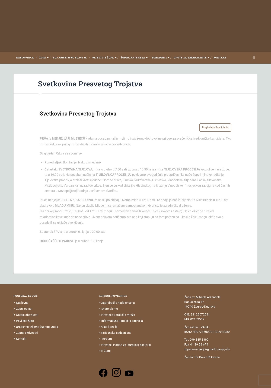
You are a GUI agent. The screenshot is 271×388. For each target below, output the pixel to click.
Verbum (106, 338)
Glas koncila (109, 326)
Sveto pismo (109, 308)
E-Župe (106, 351)
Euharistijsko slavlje (70, 57)
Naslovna (22, 302)
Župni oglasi (24, 308)
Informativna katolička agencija (122, 321)
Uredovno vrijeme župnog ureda (37, 326)
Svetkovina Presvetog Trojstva (90, 83)
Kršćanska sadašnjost (116, 332)
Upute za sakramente (190, 57)
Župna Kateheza (133, 57)
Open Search (253, 58)
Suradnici (159, 57)
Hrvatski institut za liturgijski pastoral (126, 345)
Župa (42, 57)
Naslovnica (25, 57)
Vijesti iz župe (103, 57)
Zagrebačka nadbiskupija (118, 302)
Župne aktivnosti (27, 332)
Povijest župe (25, 321)
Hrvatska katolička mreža (118, 315)
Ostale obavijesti (27, 315)
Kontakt (220, 57)
